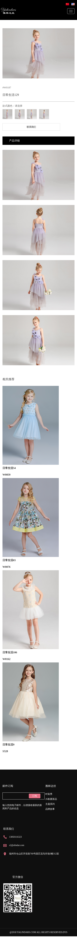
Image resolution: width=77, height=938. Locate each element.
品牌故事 (50, 809)
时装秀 (48, 794)
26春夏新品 (51, 799)
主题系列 (50, 804)
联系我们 (31, 127)
